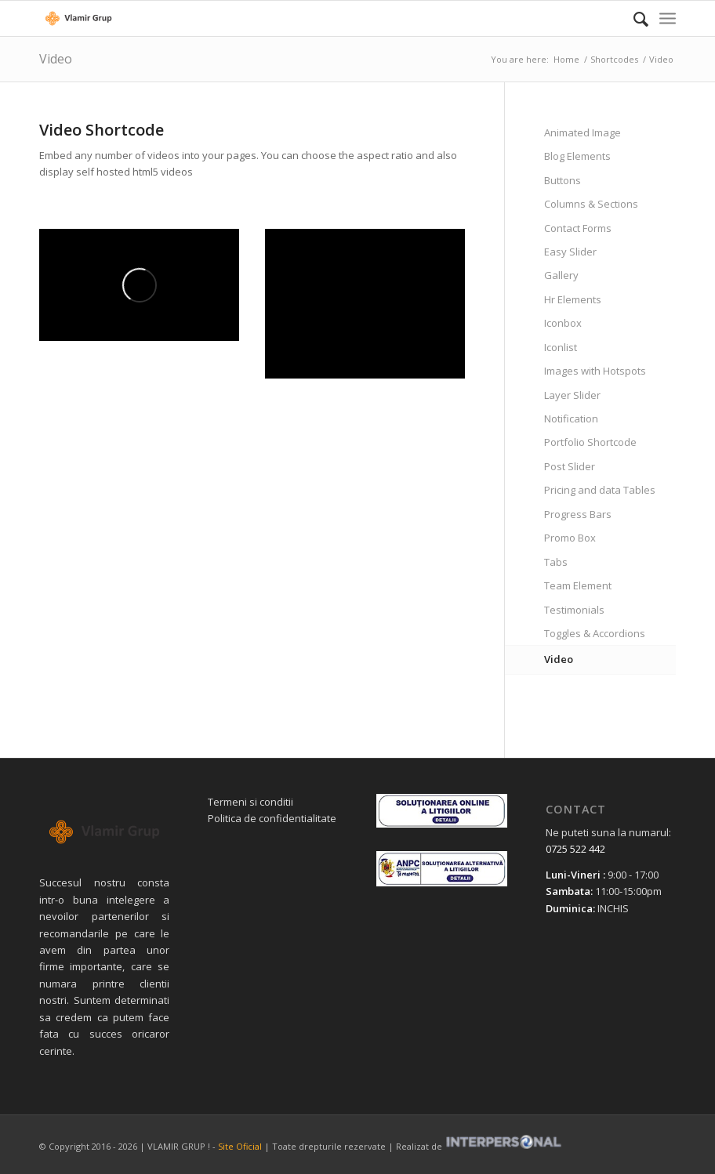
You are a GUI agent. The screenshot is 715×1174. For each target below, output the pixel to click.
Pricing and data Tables (599, 490)
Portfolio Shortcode (590, 442)
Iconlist (560, 347)
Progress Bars (578, 514)
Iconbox (563, 323)
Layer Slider (572, 395)
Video (55, 58)
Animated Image (582, 132)
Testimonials (574, 610)
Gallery (561, 275)
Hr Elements (572, 299)
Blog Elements (577, 156)
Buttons (562, 180)
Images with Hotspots (595, 371)
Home (566, 59)
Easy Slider (570, 252)
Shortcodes (614, 59)
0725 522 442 (575, 849)
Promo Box (570, 538)
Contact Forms (578, 228)
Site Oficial (240, 1146)
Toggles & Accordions (594, 633)
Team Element (578, 585)
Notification (571, 418)
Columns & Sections (591, 204)
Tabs (556, 562)
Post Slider (569, 466)
